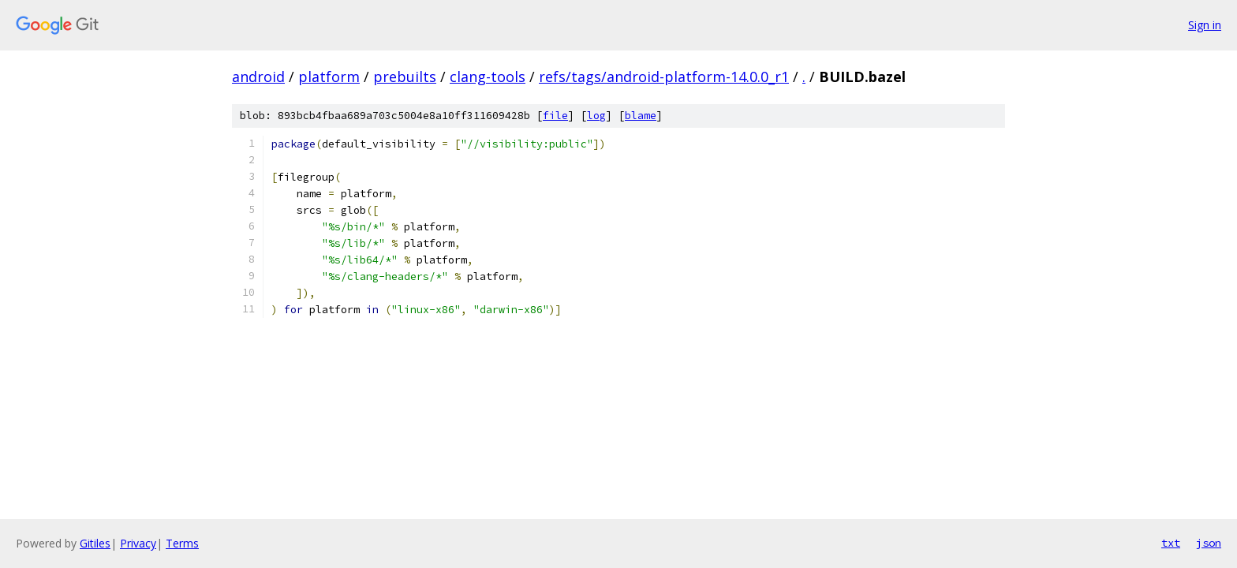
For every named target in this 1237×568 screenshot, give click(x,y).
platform (329, 76)
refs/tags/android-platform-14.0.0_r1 (664, 76)
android (258, 76)
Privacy (138, 543)
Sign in (1204, 24)
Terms (182, 543)
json (1208, 543)
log (596, 115)
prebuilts (404, 76)
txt (1170, 543)
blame (640, 115)
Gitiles (95, 543)
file (555, 115)
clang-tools (487, 76)
